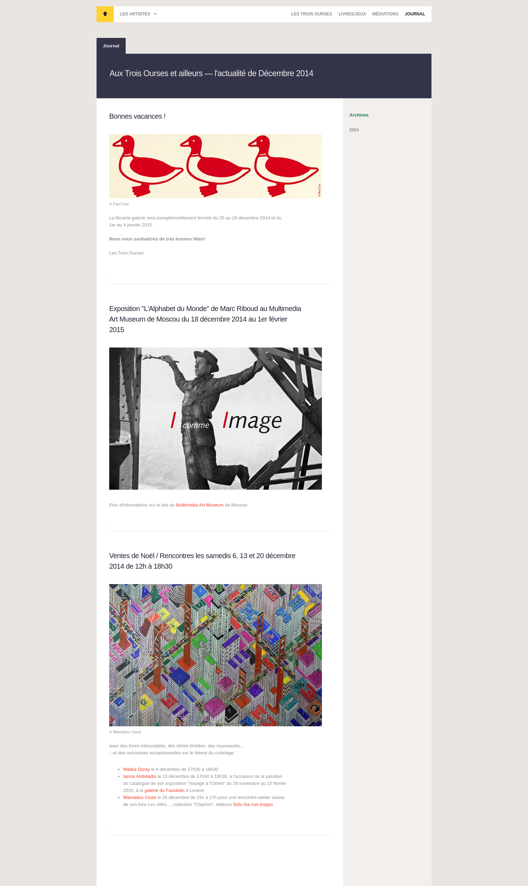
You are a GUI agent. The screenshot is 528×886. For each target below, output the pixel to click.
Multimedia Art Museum (200, 505)
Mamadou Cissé (139, 797)
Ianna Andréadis (139, 776)
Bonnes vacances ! (137, 116)
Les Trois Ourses (105, 14)
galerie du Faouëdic (165, 790)
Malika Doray (137, 769)
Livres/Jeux (352, 14)
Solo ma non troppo (253, 804)
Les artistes (135, 14)
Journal (415, 14)
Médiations (385, 14)
